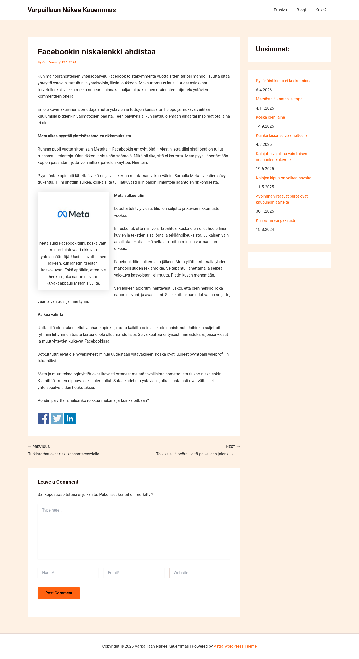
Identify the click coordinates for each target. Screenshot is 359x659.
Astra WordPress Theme (235, 646)
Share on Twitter (57, 418)
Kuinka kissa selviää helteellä (282, 135)
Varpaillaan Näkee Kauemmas (72, 10)
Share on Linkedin (70, 418)
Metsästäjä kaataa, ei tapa (279, 99)
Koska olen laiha (270, 117)
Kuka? (321, 10)
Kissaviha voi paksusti (276, 220)
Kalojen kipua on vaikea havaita (284, 178)
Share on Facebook (43, 418)
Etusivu (284, 10)
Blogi (303, 10)
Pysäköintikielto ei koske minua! (284, 80)
